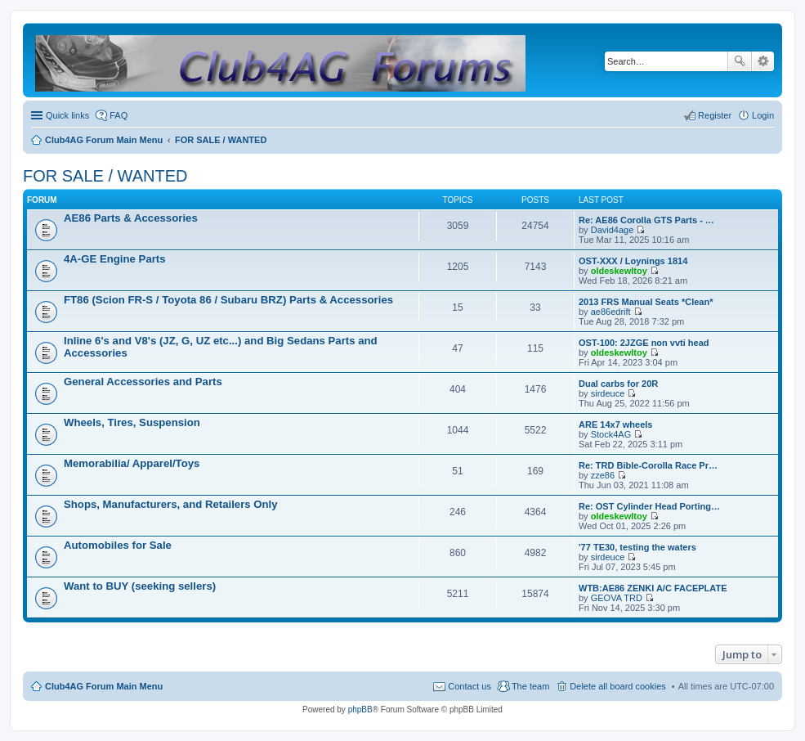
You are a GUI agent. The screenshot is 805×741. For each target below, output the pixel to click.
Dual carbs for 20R (618, 383)
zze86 (603, 475)
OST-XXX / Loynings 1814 (633, 261)
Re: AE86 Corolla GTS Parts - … (646, 220)
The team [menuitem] (530, 686)
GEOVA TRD (616, 598)
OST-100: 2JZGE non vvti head (644, 343)
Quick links (67, 115)
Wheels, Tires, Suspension (132, 422)
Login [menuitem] (763, 115)
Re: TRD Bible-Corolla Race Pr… (648, 465)
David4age (612, 230)
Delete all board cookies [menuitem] (617, 686)
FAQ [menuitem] (118, 115)
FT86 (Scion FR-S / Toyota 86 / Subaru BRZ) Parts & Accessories (228, 300)
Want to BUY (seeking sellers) (140, 586)
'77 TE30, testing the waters (637, 547)
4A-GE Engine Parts (115, 259)
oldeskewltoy (619, 271)
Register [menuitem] (714, 115)
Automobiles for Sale (118, 545)
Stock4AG (611, 434)
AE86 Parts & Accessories (131, 218)
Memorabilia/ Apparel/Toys (131, 463)
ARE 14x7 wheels (616, 424)
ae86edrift (611, 312)
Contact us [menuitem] (469, 686)
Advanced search (763, 61)
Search (739, 61)
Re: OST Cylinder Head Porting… (649, 506)
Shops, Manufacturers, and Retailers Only (171, 504)
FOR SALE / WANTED (105, 176)
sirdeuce (608, 393)
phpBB (360, 709)
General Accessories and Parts (143, 381)
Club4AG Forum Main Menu (104, 686)
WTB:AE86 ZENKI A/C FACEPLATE (653, 588)
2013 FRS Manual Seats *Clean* (646, 302)
